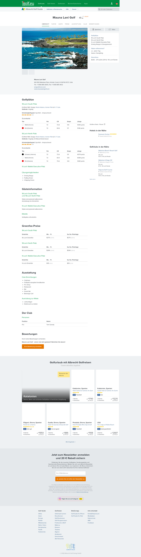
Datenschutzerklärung (82, 491)
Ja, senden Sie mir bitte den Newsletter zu (70, 478)
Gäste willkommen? (97, 48)
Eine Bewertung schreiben (33, 346)
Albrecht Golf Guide (34, 9)
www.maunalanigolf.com (41, 89)
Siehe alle (92, 179)
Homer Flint (49, 107)
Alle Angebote (70, 441)
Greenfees (94, 57)
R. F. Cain (57, 107)
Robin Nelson (40, 107)
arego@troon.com (40, 87)
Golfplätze (94, 35)
